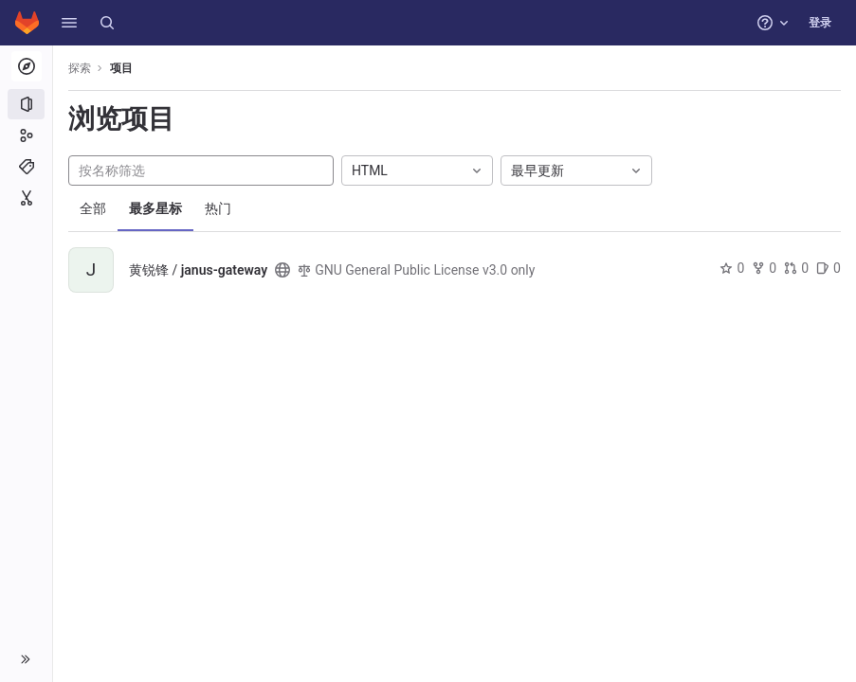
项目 (121, 68)
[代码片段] (26, 198)
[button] (69, 23)
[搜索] (107, 23)
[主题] (26, 167)
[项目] (26, 104)
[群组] (26, 135)
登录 (820, 22)
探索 (79, 68)
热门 (218, 208)
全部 (93, 208)
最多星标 (155, 208)
